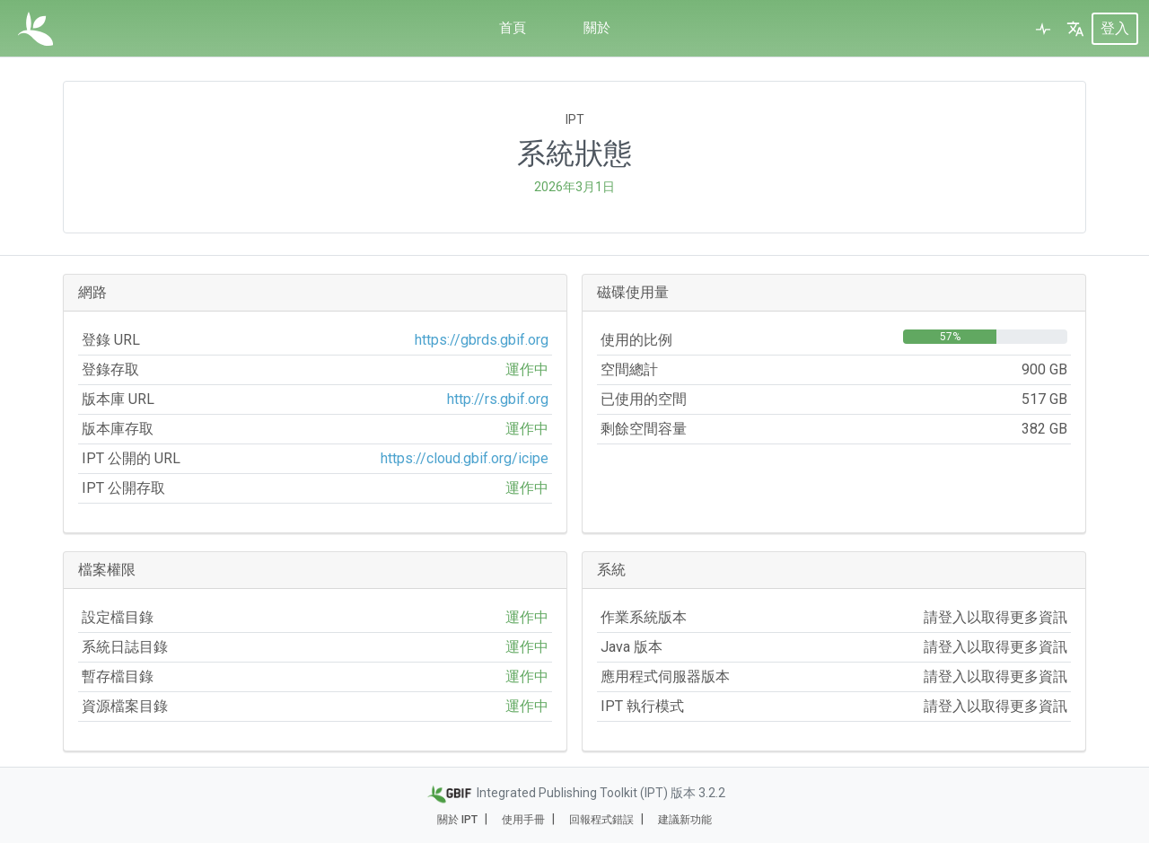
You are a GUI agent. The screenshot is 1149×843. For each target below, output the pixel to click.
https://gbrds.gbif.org (481, 339)
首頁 (511, 28)
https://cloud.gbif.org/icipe (464, 458)
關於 (597, 28)
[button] (1075, 29)
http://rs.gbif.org (497, 399)
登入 (1115, 28)
